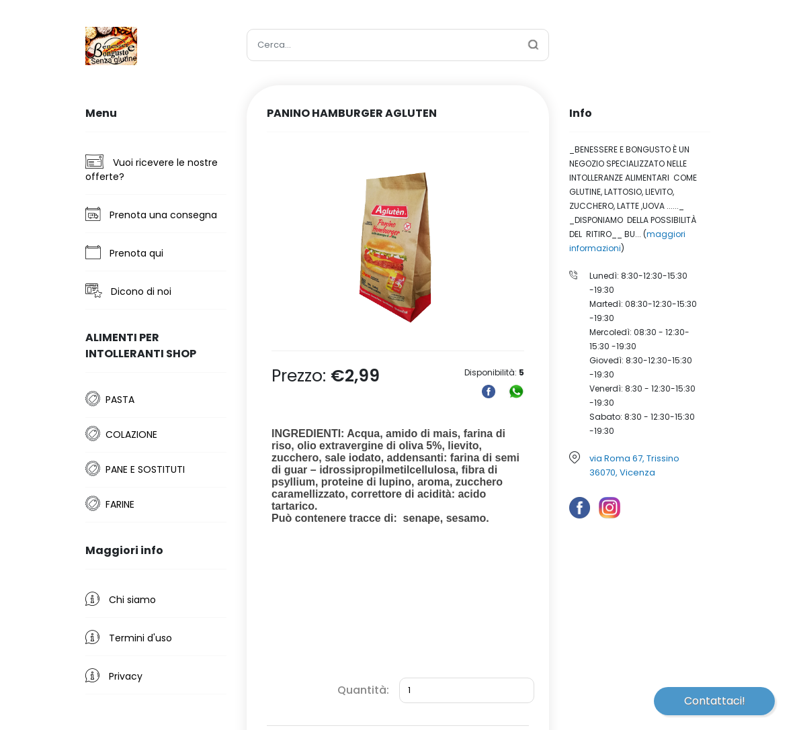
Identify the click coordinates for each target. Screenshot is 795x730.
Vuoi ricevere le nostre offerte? (151, 168)
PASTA (120, 399)
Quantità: (363, 690)
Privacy (113, 675)
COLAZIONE (131, 434)
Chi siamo (120, 599)
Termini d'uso (128, 637)
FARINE (120, 504)
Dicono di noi (128, 290)
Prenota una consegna (151, 214)
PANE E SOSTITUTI (145, 469)
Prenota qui (124, 252)
